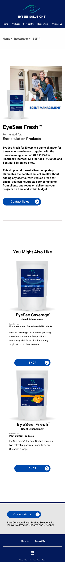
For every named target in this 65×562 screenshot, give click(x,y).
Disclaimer (33, 560)
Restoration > (22, 38)
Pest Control (28, 24)
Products (16, 24)
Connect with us (22, 514)
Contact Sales (20, 201)
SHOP (32, 362)
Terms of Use (41, 560)
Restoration (42, 24)
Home (5, 24)
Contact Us (57, 24)
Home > (7, 38)
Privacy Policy (23, 560)
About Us (25, 541)
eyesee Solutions (31, 17)
